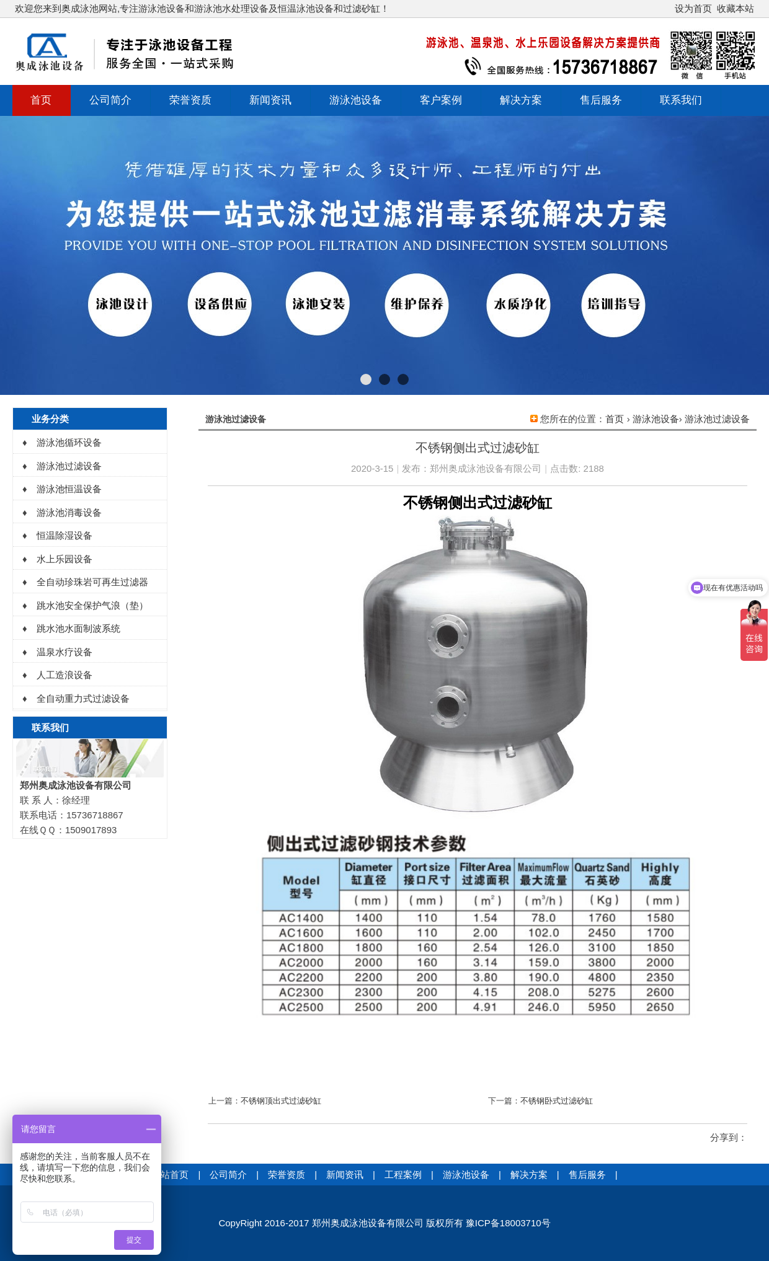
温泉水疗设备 (64, 652)
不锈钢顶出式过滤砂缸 (281, 1100)
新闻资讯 (270, 100)
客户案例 (441, 100)
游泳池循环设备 (69, 442)
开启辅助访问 (669, 8)
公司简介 (110, 100)
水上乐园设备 (64, 559)
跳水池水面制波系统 (78, 628)
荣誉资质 (190, 100)
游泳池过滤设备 (717, 419)
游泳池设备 (355, 100)
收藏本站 (735, 8)
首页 (40, 100)
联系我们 (681, 100)
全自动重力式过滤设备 (83, 698)
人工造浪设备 (64, 675)
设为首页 (693, 8)
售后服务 (601, 100)
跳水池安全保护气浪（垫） (92, 605)
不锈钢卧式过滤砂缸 (556, 1100)
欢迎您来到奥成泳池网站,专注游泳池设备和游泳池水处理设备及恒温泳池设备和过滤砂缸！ (202, 8)
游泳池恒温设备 (69, 489)
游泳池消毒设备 (69, 512)
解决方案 (521, 100)
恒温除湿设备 (64, 535)
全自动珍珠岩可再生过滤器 (92, 582)
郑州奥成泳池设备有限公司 (485, 468)
